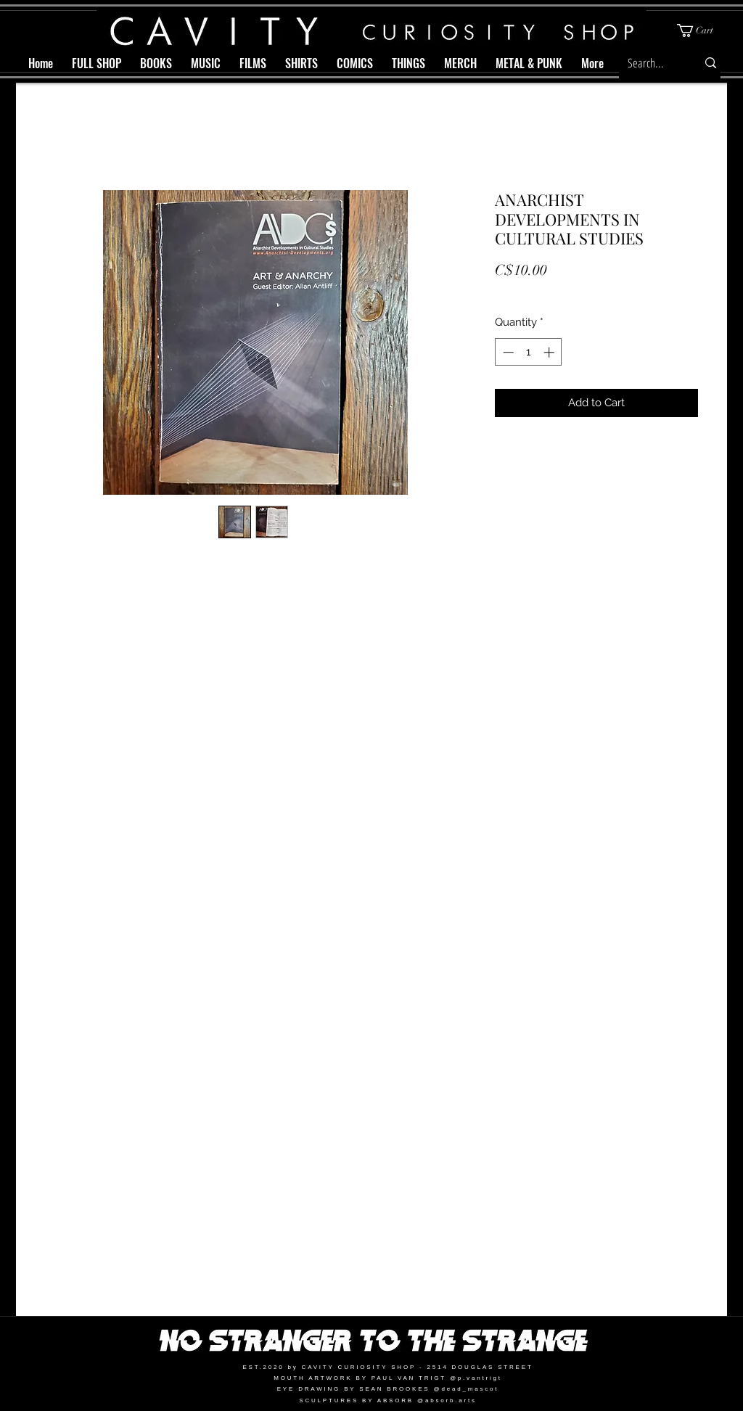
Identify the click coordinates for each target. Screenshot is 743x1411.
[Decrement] (507, 352)
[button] (701, 30)
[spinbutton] (529, 352)
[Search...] (649, 63)
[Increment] (550, 352)
